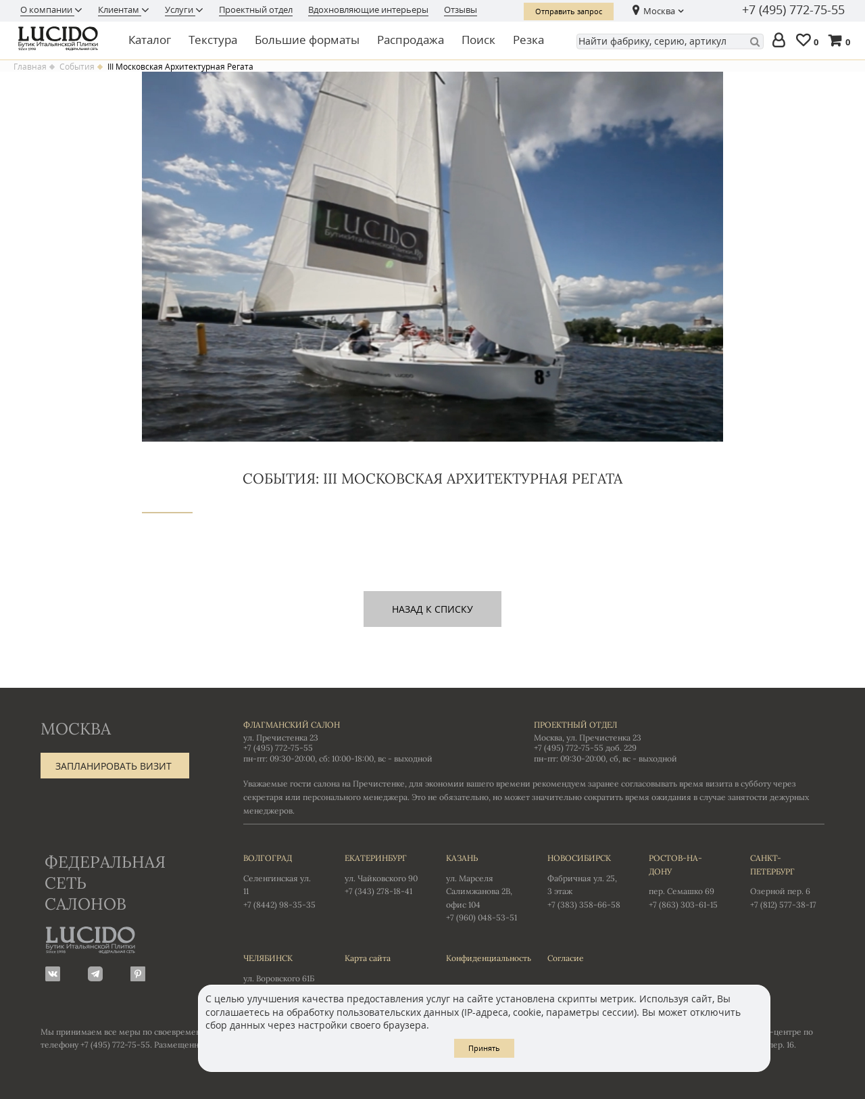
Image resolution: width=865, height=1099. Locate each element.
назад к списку (432, 609)
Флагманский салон (291, 725)
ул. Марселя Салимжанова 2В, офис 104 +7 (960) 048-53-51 (483, 886)
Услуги (180, 9)
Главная (30, 67)
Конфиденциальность (483, 958)
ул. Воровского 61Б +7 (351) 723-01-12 (280, 974)
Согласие (565, 958)
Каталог (149, 39)
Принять (484, 1048)
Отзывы (460, 9)
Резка (528, 39)
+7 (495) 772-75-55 (793, 10)
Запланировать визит (113, 765)
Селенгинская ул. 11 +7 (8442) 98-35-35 (280, 880)
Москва (659, 11)
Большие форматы (307, 39)
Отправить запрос (568, 11)
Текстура (213, 39)
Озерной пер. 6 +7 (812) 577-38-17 (787, 880)
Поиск (478, 39)
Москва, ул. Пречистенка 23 (587, 737)
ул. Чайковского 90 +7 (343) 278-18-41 (382, 873)
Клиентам (119, 9)
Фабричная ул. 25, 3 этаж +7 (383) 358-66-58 (584, 880)
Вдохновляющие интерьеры (368, 9)
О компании (47, 9)
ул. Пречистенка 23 (280, 737)
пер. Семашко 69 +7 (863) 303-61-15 (686, 880)
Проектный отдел (256, 9)
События (77, 67)
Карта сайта (368, 958)
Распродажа (410, 39)
